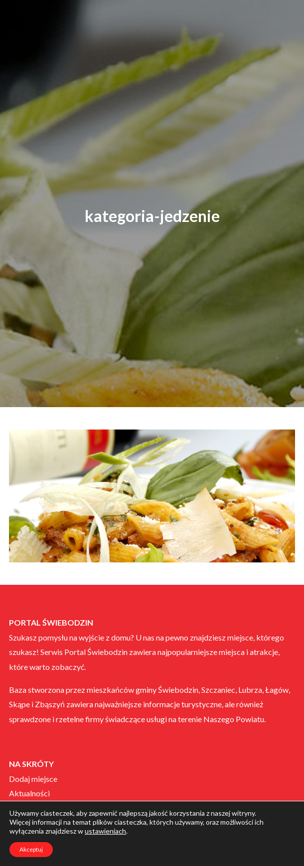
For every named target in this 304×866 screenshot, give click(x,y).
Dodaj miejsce (33, 778)
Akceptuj (31, 849)
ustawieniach (105, 831)
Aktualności (29, 793)
